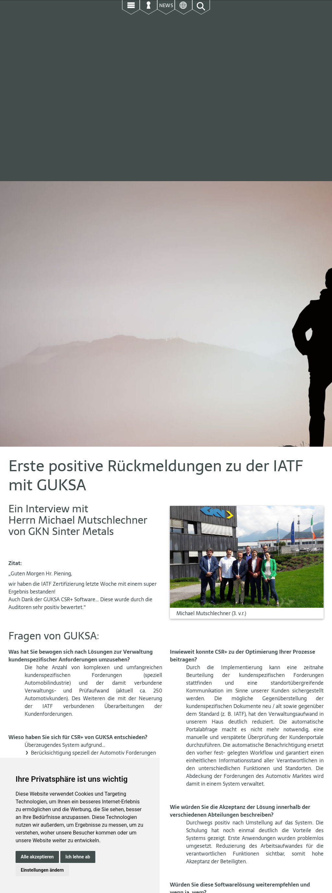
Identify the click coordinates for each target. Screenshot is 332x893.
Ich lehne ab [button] (77, 856)
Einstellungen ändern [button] (42, 870)
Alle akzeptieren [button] (37, 856)
